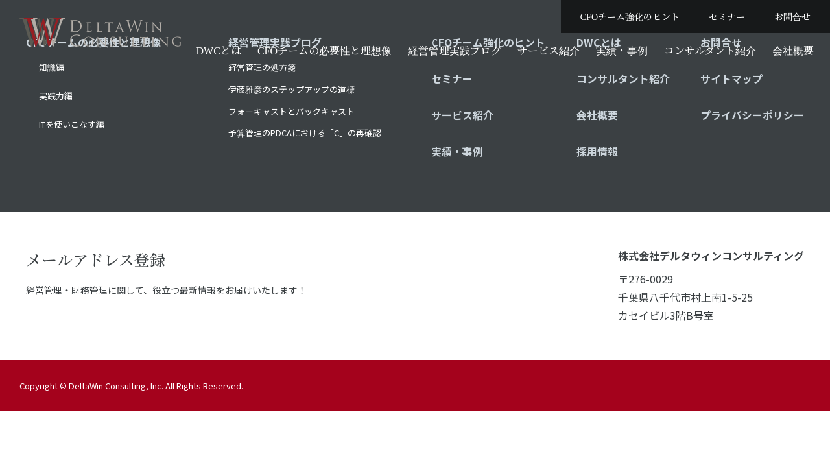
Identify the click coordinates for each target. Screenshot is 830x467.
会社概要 (793, 50)
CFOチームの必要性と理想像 (324, 50)
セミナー (727, 16)
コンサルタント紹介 (710, 50)
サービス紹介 (548, 50)
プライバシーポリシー (752, 115)
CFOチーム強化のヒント (630, 16)
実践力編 (56, 96)
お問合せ (792, 16)
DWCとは (218, 50)
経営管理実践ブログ (454, 50)
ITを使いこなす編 (71, 124)
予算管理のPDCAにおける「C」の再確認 (304, 132)
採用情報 (597, 151)
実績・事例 (622, 50)
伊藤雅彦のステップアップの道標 (291, 89)
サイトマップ (731, 78)
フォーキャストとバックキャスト (291, 111)
